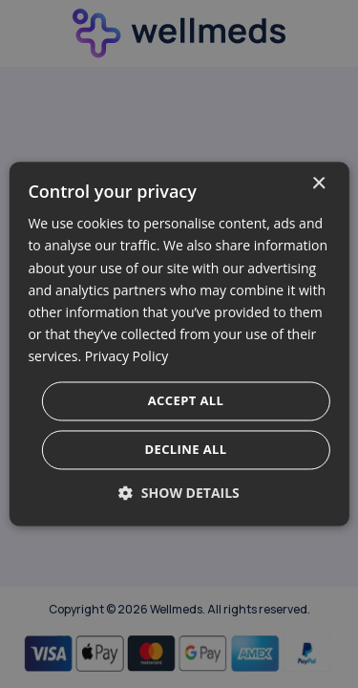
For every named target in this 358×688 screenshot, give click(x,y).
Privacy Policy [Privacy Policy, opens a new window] (126, 356)
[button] (179, 493)
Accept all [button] (186, 401)
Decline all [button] (185, 450)
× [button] (318, 184)
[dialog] (178, 343)
